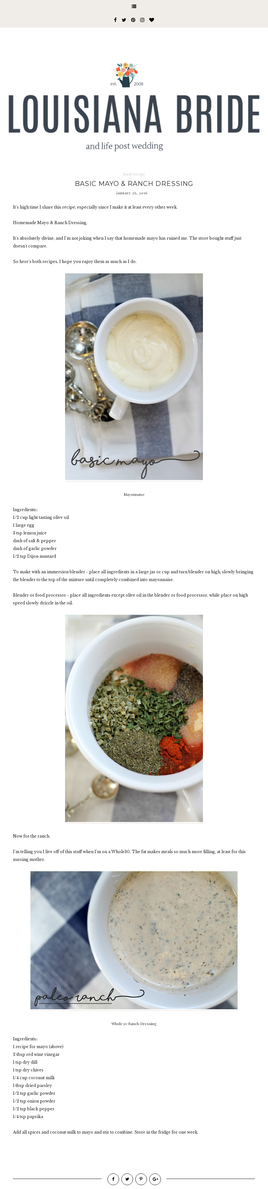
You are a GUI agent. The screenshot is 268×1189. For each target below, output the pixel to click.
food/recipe (134, 174)
